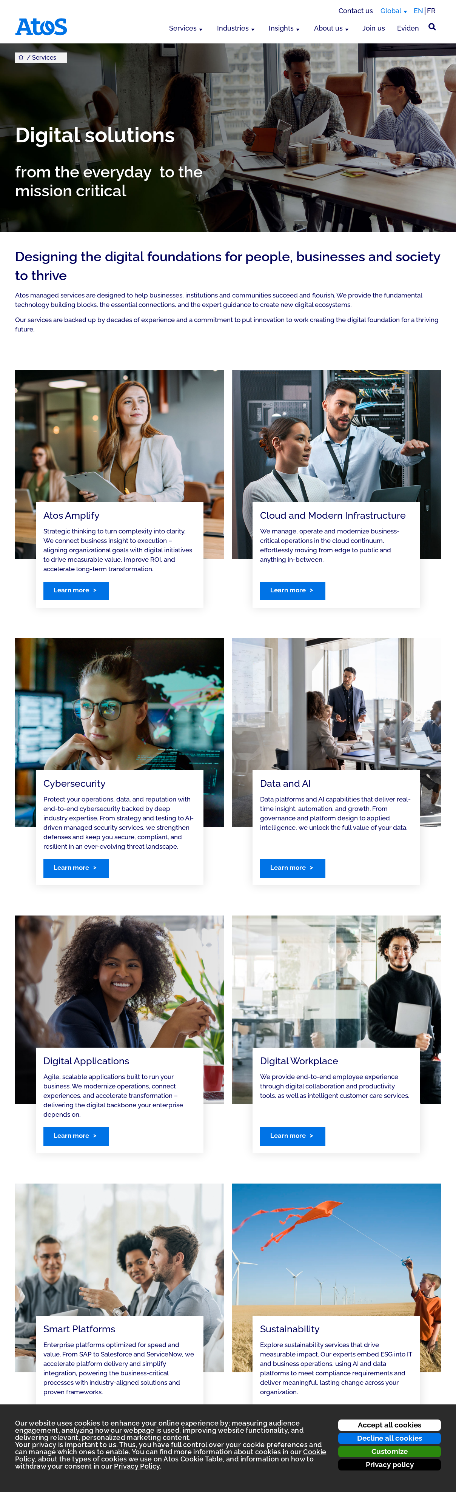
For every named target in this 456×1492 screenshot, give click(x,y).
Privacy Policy (137, 1466)
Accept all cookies (389, 1425)
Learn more (71, 590)
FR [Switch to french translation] (431, 11)
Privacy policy (390, 1464)
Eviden (408, 28)
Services (183, 28)
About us (328, 28)
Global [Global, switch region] (391, 11)
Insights (281, 28)
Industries (233, 28)
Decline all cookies (389, 1438)
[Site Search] (432, 26)
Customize (389, 1451)
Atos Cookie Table (193, 1459)
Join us (373, 28)
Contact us (356, 11)
